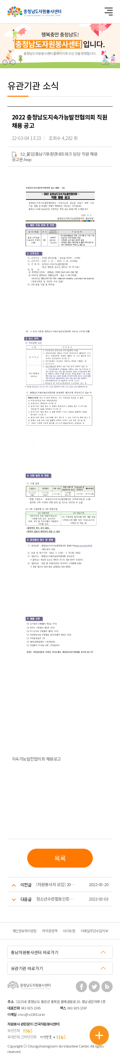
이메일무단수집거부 (94, 930)
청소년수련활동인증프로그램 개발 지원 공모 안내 (55, 899)
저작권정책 (49, 930)
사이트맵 (69, 930)
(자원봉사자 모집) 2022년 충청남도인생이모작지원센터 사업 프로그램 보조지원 (55, 884)
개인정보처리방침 (24, 930)
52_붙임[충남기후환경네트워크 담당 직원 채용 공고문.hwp (55, 156)
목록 (60, 858)
